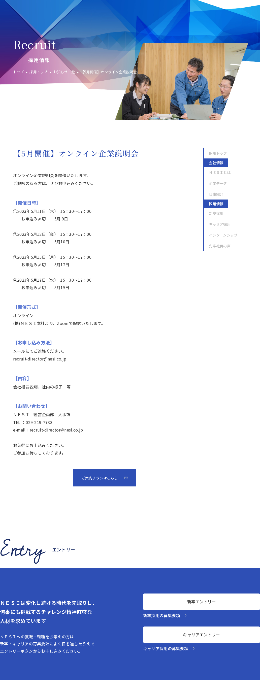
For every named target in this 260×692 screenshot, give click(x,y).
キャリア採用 (220, 224)
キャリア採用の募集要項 (165, 648)
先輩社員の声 (220, 245)
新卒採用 (216, 213)
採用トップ (218, 153)
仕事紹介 (216, 194)
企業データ (218, 183)
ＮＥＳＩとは (220, 172)
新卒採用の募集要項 (161, 615)
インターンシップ (223, 235)
